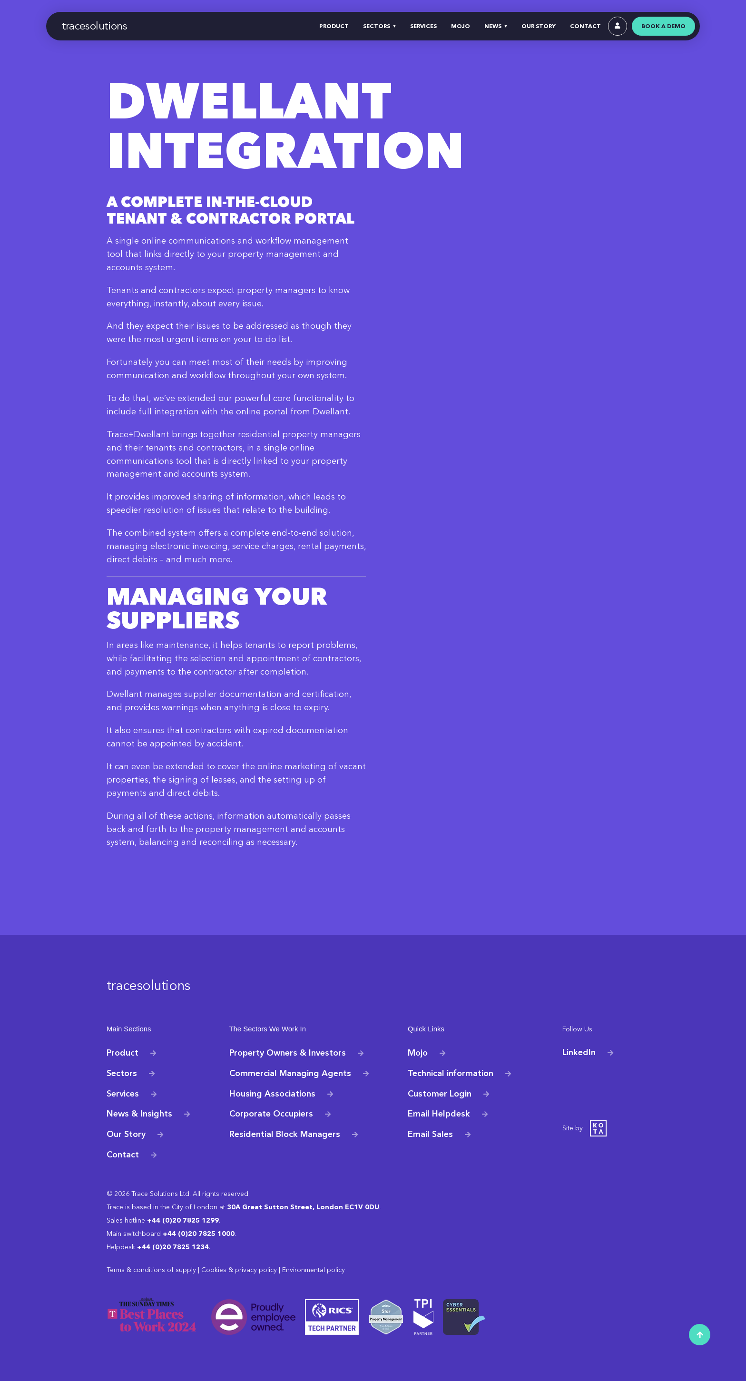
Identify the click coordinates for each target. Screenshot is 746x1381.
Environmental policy (313, 1270)
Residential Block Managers (284, 1134)
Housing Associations (272, 1093)
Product (122, 1052)
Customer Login (439, 1093)
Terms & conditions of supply (151, 1270)
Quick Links (425, 1029)
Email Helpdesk (439, 1113)
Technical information (450, 1073)
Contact (123, 1154)
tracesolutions (95, 26)
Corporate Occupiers (271, 1113)
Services (123, 1093)
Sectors (122, 1073)
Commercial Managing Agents (290, 1073)
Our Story (126, 1134)
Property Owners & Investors (287, 1052)
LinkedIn (579, 1052)
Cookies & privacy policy (239, 1270)
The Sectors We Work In (266, 1029)
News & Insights (139, 1113)
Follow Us (576, 1029)
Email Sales (430, 1134)
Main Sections (128, 1029)
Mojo (418, 1052)
